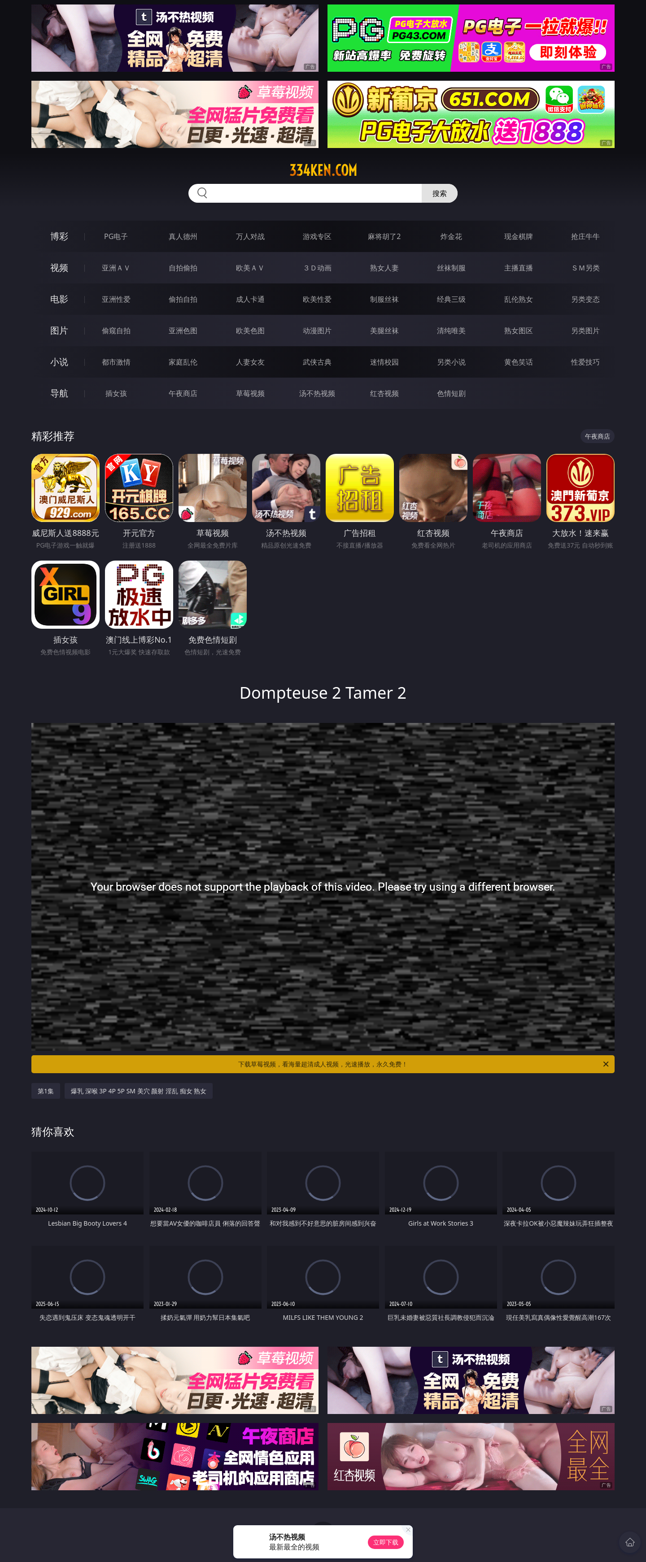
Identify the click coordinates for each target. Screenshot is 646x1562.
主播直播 (518, 268)
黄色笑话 (518, 362)
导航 (59, 393)
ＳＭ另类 (585, 268)
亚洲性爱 (116, 299)
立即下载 (385, 1542)
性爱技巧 (585, 362)
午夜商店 (183, 393)
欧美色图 (250, 330)
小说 (59, 362)
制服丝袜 (384, 299)
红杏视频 (384, 393)
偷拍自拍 (183, 299)
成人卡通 (250, 299)
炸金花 (451, 236)
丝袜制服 (451, 268)
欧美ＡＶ (250, 268)
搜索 (439, 193)
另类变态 (585, 299)
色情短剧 (451, 393)
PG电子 (116, 236)
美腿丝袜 (384, 330)
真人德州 (183, 236)
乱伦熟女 (518, 299)
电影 (59, 299)
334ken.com (323, 170)
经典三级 (451, 299)
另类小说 (451, 362)
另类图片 (585, 330)
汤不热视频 (317, 393)
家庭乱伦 (183, 362)
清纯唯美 (451, 330)
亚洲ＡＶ (116, 268)
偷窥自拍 (116, 330)
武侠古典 (317, 362)
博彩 (59, 236)
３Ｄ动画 (317, 268)
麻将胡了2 (384, 236)
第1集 (46, 1091)
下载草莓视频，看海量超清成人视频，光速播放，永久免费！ (424, 1064)
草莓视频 (250, 393)
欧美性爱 (317, 299)
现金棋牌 (518, 236)
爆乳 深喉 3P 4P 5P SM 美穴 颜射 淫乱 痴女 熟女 (138, 1091)
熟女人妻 (384, 268)
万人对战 (250, 236)
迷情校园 (384, 362)
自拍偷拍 (183, 268)
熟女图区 (518, 330)
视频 (59, 267)
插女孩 (116, 393)
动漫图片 (317, 330)
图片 (59, 330)
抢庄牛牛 (585, 236)
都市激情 (116, 362)
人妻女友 (250, 362)
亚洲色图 (183, 330)
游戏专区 (317, 236)
